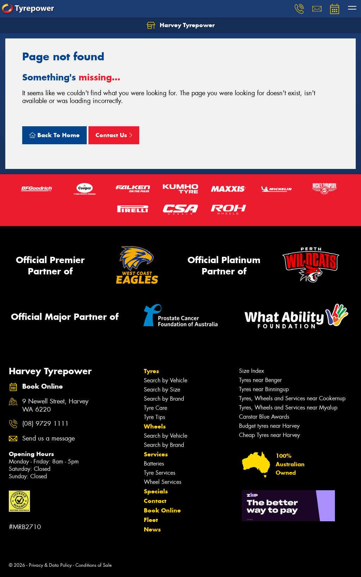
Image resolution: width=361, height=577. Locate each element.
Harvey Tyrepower (181, 25)
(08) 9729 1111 (45, 424)
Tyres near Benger (260, 380)
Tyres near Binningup (264, 389)
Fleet (151, 520)
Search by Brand (164, 398)
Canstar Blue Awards (264, 416)
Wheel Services (162, 482)
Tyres (151, 371)
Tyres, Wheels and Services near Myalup (288, 407)
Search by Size (162, 389)
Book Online (162, 510)
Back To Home (54, 135)
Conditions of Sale (93, 565)
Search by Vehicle (165, 380)
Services (156, 454)
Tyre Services (159, 472)
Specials (156, 491)
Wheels (155, 426)
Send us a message (48, 439)
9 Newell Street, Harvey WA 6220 (55, 405)
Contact (155, 501)
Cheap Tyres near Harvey (269, 435)
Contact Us (114, 135)
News (152, 529)
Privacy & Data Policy (50, 565)
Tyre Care (155, 408)
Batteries (154, 463)
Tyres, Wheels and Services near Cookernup (292, 398)
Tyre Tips (154, 417)
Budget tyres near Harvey (269, 426)
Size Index (251, 371)
